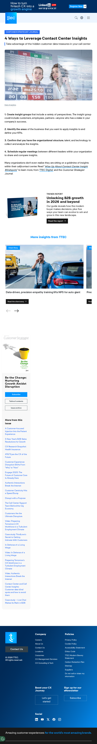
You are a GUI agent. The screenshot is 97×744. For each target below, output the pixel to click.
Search (76, 17)
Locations (39, 651)
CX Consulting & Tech (44, 663)
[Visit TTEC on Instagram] (59, 720)
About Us (39, 644)
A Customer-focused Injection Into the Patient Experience (16, 431)
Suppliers (69, 669)
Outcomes (39, 655)
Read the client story (17, 301)
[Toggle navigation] (88, 17)
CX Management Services (46, 659)
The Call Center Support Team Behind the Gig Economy (16, 506)
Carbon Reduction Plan (74, 662)
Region (81, 17)
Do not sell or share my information (74, 675)
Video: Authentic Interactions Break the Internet (15, 576)
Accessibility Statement (75, 647)
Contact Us (16, 649)
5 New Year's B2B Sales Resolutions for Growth (16, 440)
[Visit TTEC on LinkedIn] (36, 720)
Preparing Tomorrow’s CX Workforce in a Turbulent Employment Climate (15, 564)
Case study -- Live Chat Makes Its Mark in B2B (15, 601)
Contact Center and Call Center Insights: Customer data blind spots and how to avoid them (16, 590)
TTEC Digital (46, 170)
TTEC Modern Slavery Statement (74, 656)
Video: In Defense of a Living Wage (15, 554)
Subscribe (16, 394)
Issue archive (16, 408)
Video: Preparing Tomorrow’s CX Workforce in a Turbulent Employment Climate (16, 525)
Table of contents (16, 401)
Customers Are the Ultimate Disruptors (13, 514)
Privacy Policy (71, 640)
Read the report (57, 221)
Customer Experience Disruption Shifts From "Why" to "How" (15, 465)
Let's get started (46, 699)
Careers (38, 640)
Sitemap (68, 666)
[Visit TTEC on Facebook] (54, 720)
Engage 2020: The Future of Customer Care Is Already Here (16, 475)
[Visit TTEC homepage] (11, 637)
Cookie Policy (71, 644)
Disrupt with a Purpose (15, 498)
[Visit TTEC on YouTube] (42, 720)
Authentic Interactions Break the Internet (15, 484)
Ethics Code (70, 651)
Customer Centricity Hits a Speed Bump (16, 492)
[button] (16, 311)
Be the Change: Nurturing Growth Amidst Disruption (16, 382)
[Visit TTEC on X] (48, 720)
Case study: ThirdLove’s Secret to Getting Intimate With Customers (16, 537)
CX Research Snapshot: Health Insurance (15, 448)
